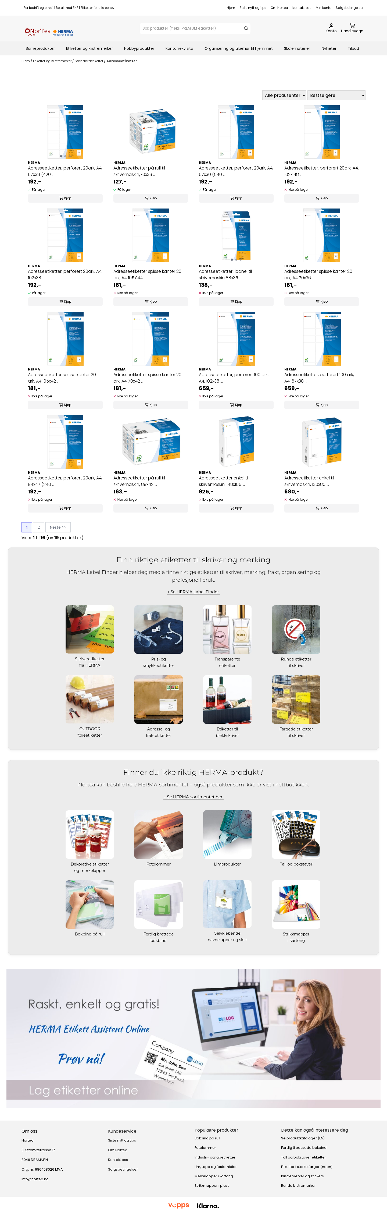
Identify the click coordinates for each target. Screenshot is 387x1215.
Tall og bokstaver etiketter (303, 1157)
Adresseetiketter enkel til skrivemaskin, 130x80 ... (309, 481)
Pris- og (159, 659)
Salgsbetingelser (349, 7)
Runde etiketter (297, 659)
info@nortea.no (35, 1179)
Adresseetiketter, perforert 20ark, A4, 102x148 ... (321, 171)
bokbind (159, 940)
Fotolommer (159, 864)
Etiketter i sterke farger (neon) (306, 1166)
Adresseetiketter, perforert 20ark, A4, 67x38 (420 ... (65, 171)
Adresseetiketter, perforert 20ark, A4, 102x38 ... (65, 274)
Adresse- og (159, 729)
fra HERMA (90, 665)
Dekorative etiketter (90, 864)
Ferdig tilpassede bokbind (304, 1147)
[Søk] (195, 28)
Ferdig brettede (159, 934)
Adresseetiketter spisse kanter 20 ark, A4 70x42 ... (147, 378)
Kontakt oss (301, 7)
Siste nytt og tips (252, 7)
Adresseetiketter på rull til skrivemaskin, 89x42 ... (139, 481)
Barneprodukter (40, 48)
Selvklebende (228, 933)
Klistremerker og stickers (302, 1176)
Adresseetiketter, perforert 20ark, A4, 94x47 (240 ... (65, 481)
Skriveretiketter (90, 658)
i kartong (297, 940)
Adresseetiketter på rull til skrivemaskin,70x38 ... (139, 171)
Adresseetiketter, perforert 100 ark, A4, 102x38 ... (233, 378)
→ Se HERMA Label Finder (193, 591)
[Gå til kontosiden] (331, 28)
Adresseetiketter (121, 61)
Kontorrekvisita (179, 48)
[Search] (246, 28)
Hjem (231, 7)
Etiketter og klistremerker (89, 48)
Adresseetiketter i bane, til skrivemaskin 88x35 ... (225, 274)
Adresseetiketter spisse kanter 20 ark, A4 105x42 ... (62, 378)
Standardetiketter (89, 61)
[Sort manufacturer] (284, 95)
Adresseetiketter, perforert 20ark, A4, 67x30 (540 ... (236, 171)
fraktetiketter (159, 735)
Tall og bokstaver (296, 864)
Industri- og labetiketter (215, 1157)
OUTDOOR (90, 728)
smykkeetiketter (159, 665)
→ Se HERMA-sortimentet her (193, 796)
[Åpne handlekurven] (352, 28)
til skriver (297, 665)
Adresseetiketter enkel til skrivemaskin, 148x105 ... (224, 481)
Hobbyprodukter (139, 48)
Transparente (228, 659)
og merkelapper (90, 870)
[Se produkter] (193, 1038)
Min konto (323, 7)
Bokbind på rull (90, 934)
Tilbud (353, 48)
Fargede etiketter (297, 729)
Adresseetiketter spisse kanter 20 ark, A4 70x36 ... (318, 274)
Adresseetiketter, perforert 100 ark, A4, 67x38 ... (319, 378)
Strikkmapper (297, 934)
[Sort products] (336, 95)
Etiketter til (228, 729)
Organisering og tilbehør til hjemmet (239, 48)
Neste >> (58, 527)
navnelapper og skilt (228, 939)
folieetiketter (90, 735)
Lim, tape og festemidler (216, 1166)
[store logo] (49, 28)
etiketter (228, 665)
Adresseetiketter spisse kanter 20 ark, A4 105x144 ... (147, 274)
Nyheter (329, 48)
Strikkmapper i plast (212, 1185)
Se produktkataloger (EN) (303, 1138)
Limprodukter (228, 864)
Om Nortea (279, 7)
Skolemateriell (297, 48)
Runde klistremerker (298, 1185)
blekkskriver (228, 735)
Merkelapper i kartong (214, 1176)
